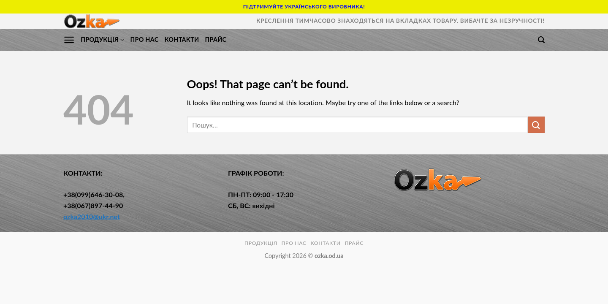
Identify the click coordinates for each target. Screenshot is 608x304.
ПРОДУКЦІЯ (102, 40)
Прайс (215, 39)
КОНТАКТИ (181, 39)
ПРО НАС (144, 39)
